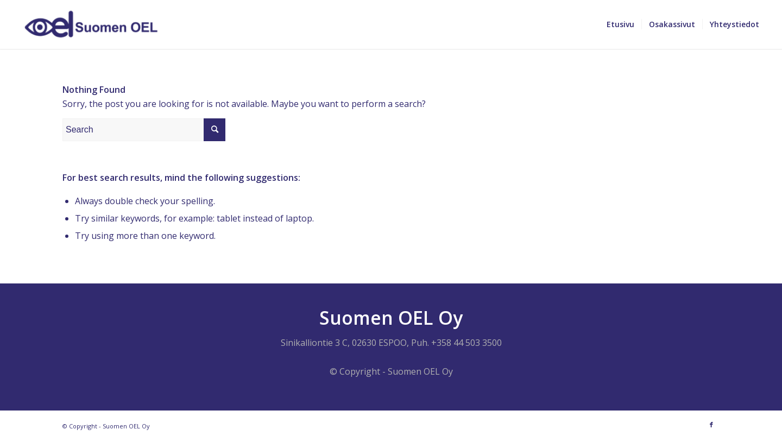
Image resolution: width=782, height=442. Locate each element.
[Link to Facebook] (711, 424)
